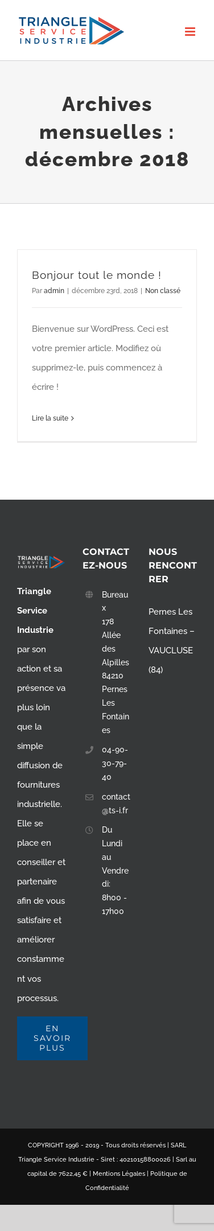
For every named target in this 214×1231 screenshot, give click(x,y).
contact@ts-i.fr (116, 803)
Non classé (162, 291)
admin (54, 291)
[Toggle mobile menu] (191, 32)
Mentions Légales (119, 1174)
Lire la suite (50, 418)
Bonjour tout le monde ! (97, 275)
